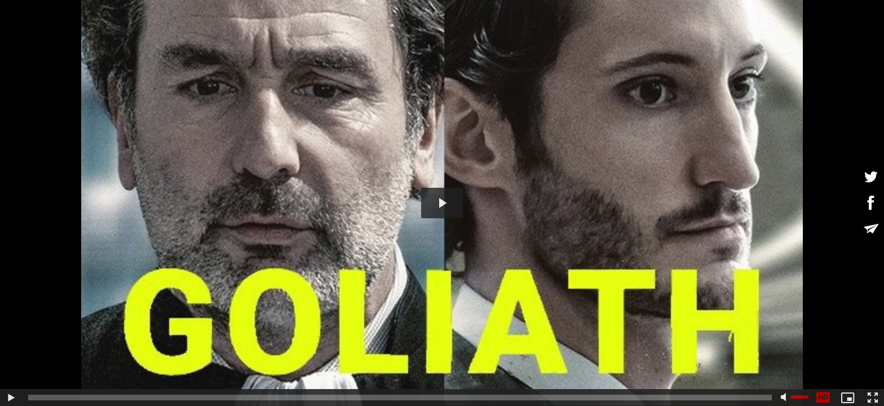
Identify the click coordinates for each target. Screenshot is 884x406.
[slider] (400, 397)
